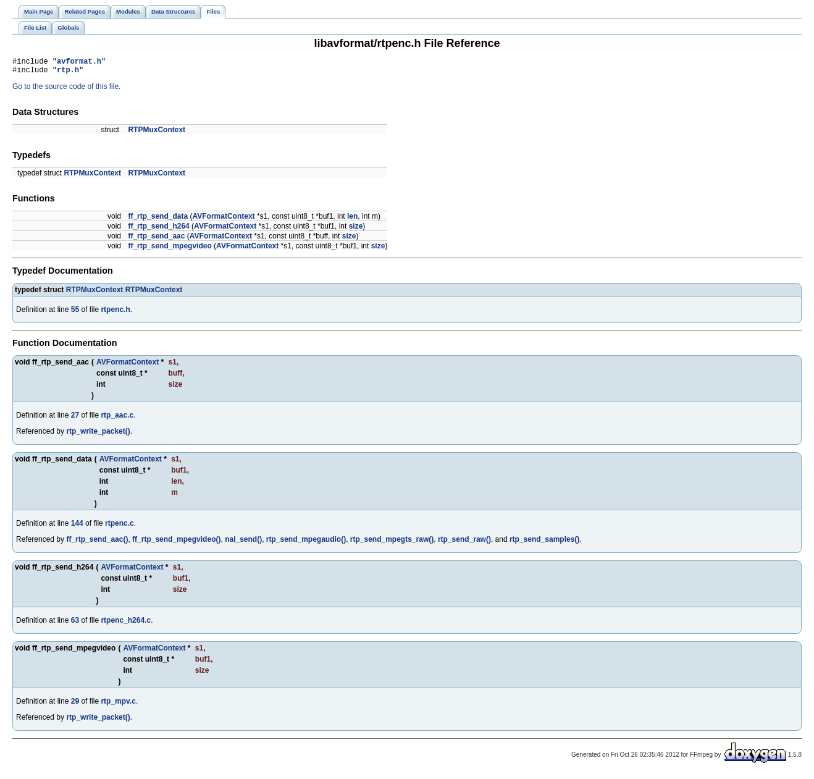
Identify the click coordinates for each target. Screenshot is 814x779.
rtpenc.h (115, 313)
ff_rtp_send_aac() (97, 543)
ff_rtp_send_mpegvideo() (176, 543)
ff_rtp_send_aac (156, 239)
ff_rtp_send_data (158, 220)
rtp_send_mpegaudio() (306, 543)
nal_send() (243, 543)
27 (75, 419)
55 (75, 313)
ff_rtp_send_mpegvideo (169, 249)
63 (75, 624)
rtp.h (68, 73)
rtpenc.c (119, 527)
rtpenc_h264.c (126, 624)
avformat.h (79, 62)
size (356, 229)
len (352, 220)
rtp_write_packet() (98, 435)
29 (75, 705)
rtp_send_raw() (464, 543)
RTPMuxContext (156, 133)
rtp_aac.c (117, 419)
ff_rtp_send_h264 (158, 229)
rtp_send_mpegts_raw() (392, 543)
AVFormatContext (223, 220)
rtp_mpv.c (118, 705)
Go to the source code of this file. (66, 90)
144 (77, 527)
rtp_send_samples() (544, 543)
